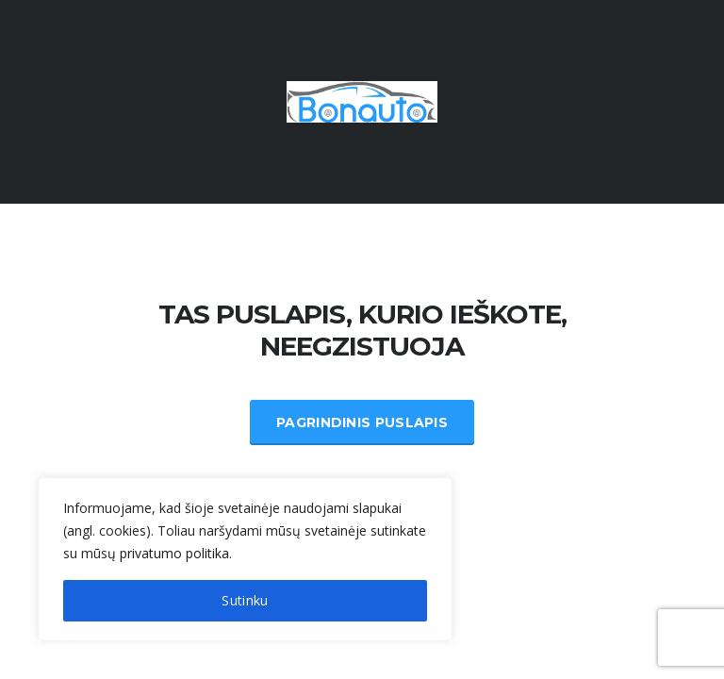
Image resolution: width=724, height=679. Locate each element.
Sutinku (245, 600)
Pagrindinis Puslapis (362, 422)
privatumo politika (174, 553)
